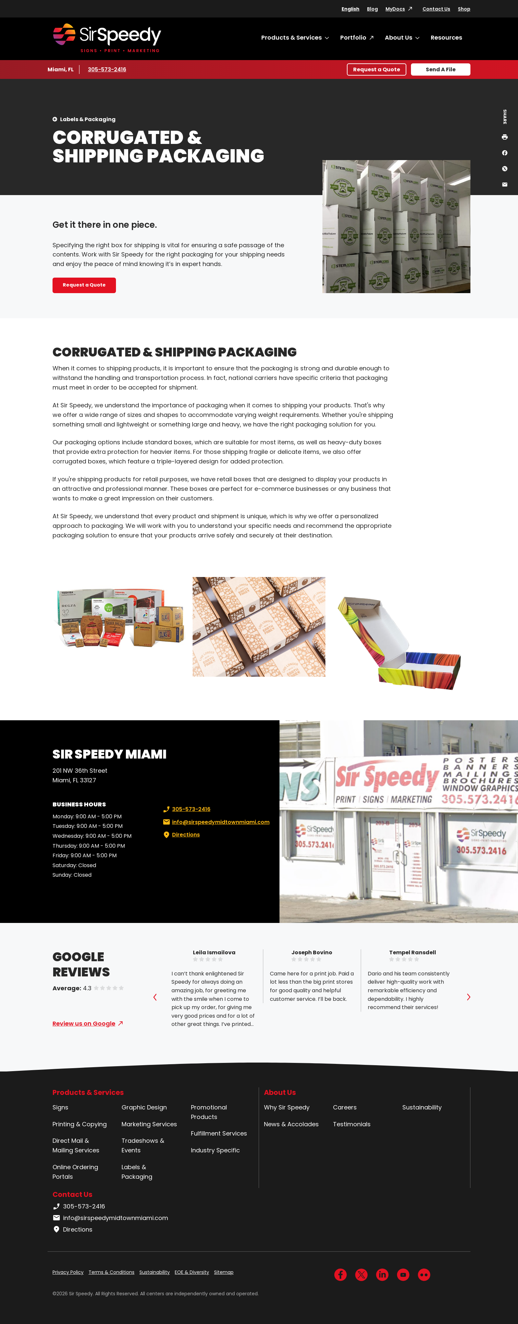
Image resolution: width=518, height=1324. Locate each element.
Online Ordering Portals (75, 1172)
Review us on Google (84, 1023)
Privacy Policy (68, 1272)
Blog (372, 9)
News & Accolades (291, 1124)
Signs (60, 1107)
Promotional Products (209, 1112)
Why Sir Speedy (287, 1107)
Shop (464, 9)
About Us (398, 37)
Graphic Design (144, 1107)
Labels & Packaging (88, 119)
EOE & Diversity (192, 1272)
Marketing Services (149, 1124)
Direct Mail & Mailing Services (76, 1145)
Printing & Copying (80, 1124)
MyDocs (395, 9)
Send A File (441, 69)
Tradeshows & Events (143, 1145)
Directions (181, 835)
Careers (345, 1107)
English (350, 9)
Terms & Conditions (111, 1272)
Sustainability (422, 1107)
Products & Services (291, 37)
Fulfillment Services (219, 1133)
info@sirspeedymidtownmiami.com (216, 822)
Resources (446, 37)
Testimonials (352, 1124)
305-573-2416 (107, 69)
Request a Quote (376, 69)
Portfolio (353, 37)
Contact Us (436, 9)
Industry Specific (215, 1150)
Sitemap (224, 1272)
